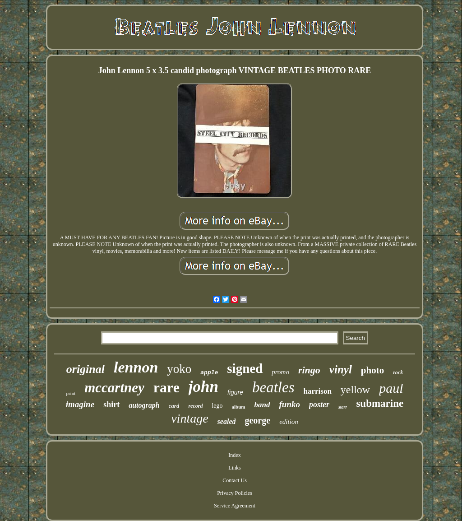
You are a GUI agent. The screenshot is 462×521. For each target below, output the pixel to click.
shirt (111, 404)
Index (234, 455)
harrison (318, 391)
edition (288, 421)
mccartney (114, 387)
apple (209, 372)
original (85, 369)
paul (391, 388)
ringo (309, 370)
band (262, 404)
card (174, 405)
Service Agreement (234, 505)
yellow (355, 389)
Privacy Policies (234, 493)
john (203, 386)
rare (166, 387)
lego (217, 405)
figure (235, 392)
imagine (80, 404)
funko (289, 404)
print (70, 393)
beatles (273, 387)
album (238, 406)
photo (372, 370)
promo (280, 372)
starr (342, 407)
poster (319, 404)
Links (234, 468)
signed (245, 368)
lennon (136, 367)
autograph (144, 405)
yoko (179, 369)
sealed (226, 421)
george (257, 420)
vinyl (340, 369)
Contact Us (234, 480)
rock (398, 372)
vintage (189, 418)
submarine (379, 403)
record (195, 406)
